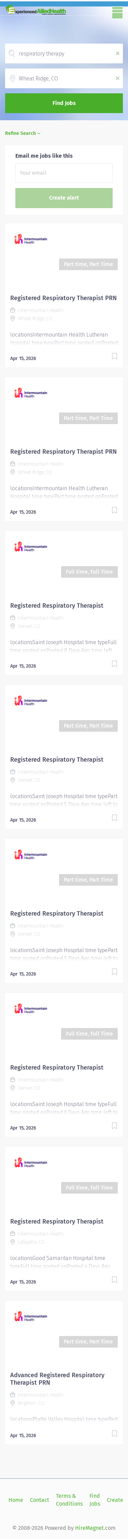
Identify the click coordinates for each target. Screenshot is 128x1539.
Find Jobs (64, 103)
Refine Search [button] (20, 133)
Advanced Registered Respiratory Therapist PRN (57, 1378)
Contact (39, 1500)
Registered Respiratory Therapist (56, 605)
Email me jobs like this (44, 156)
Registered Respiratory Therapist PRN (63, 298)
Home (16, 1500)
